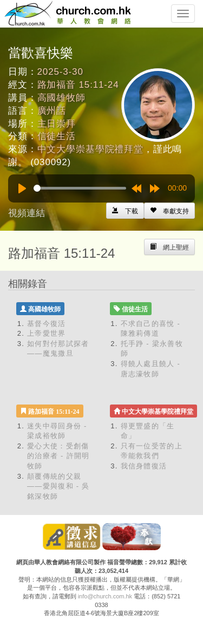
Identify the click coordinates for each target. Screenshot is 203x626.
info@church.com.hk (105, 596)
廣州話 (52, 111)
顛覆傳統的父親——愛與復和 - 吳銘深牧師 (58, 486)
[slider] (80, 188)
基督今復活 (46, 323)
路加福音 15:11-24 (78, 85)
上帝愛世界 (46, 333)
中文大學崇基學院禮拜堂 (90, 149)
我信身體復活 (144, 466)
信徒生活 (56, 136)
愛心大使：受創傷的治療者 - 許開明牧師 (58, 456)
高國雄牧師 (61, 98)
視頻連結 (26, 213)
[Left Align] (169, 211)
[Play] (22, 188)
